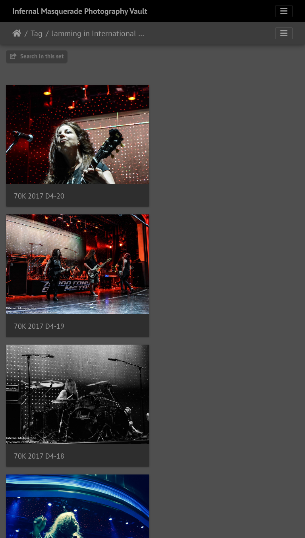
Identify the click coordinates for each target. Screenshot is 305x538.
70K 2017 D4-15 (191, 450)
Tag (36, 33)
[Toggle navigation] (284, 11)
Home (16, 33)
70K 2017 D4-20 (39, 194)
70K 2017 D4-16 (39, 450)
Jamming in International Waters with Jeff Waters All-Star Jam (101, 33)
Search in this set (37, 56)
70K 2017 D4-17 (191, 322)
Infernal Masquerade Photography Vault (79, 11)
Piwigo (169, 521)
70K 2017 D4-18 (39, 322)
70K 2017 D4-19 (191, 194)
